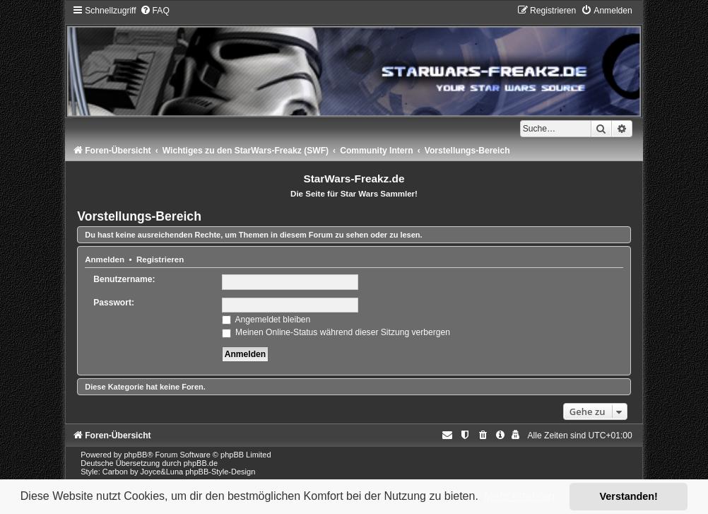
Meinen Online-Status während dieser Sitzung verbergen (336, 332)
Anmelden (104, 259)
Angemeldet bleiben (266, 320)
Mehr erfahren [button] (519, 496)
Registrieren (160, 259)
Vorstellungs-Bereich (139, 216)
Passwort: (113, 303)
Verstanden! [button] (629, 496)
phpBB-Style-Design (220, 471)
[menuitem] (155, 11)
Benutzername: (124, 279)
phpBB (135, 454)
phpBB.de (201, 463)
